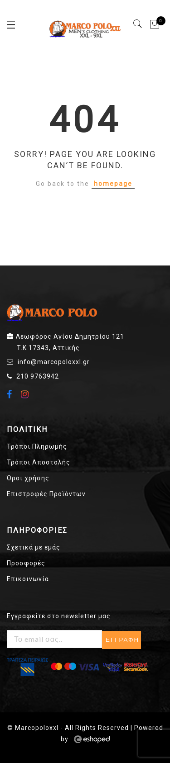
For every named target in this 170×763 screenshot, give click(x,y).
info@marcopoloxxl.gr (54, 361)
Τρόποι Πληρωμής (37, 446)
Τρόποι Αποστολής (38, 462)
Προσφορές (26, 563)
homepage (113, 183)
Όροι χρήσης (28, 478)
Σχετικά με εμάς (33, 547)
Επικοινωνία (28, 579)
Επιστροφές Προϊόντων (46, 494)
